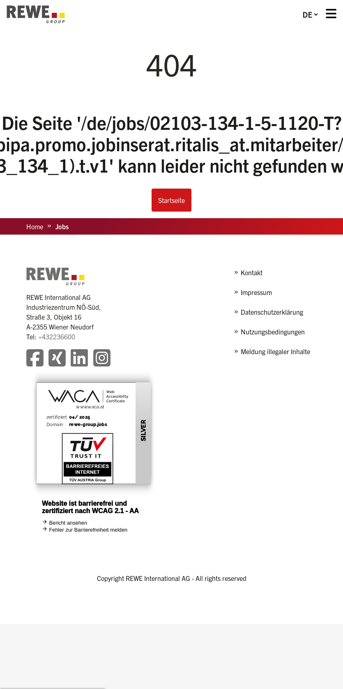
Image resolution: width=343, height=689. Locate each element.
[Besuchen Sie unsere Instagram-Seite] (101, 359)
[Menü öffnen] (331, 14)
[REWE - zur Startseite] (36, 14)
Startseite (171, 200)
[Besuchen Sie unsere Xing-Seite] (57, 359)
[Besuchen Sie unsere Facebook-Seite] (35, 359)
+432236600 (56, 336)
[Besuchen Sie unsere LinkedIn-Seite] (79, 359)
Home (34, 226)
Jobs (62, 226)
